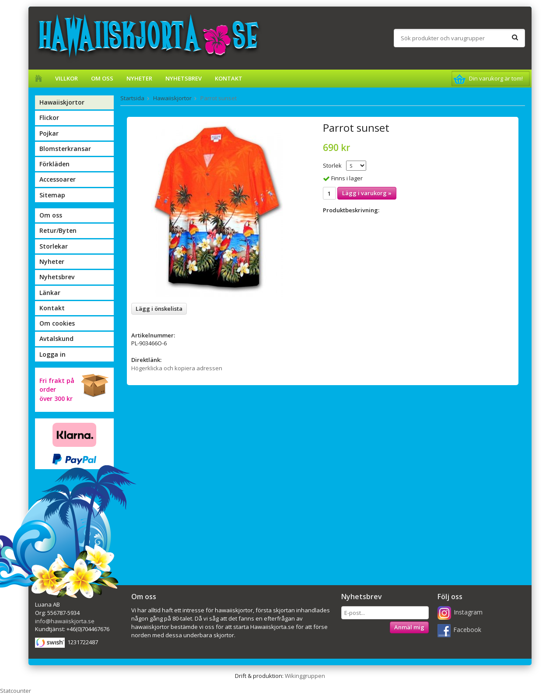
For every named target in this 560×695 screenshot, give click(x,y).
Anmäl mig (409, 627)
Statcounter (15, 691)
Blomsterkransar (65, 148)
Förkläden (54, 164)
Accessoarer (57, 179)
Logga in (52, 354)
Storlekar (53, 246)
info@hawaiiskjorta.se (64, 621)
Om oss (102, 78)
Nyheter (139, 78)
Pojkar (49, 133)
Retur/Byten (58, 230)
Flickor (49, 117)
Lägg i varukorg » (367, 193)
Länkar (49, 292)
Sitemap (52, 195)
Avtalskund (56, 338)
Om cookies (57, 323)
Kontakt (228, 78)
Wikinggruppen (305, 676)
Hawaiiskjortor (61, 102)
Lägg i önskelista (159, 308)
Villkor (66, 78)
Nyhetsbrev (183, 78)
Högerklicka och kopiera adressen (176, 368)
